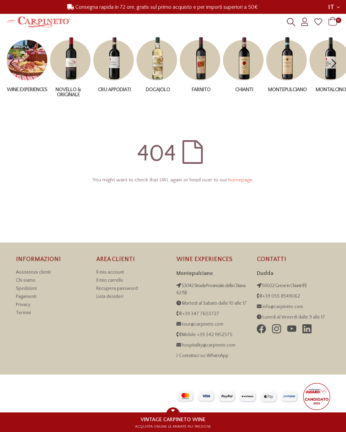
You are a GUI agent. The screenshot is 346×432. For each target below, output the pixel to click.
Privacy (23, 304)
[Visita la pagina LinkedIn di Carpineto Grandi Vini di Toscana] (307, 332)
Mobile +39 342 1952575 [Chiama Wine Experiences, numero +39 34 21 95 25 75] (207, 334)
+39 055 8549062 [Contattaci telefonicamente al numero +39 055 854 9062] (281, 296)
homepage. (241, 180)
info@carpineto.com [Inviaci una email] (282, 306)
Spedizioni (26, 288)
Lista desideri (109, 296)
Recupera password (117, 288)
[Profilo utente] (304, 22)
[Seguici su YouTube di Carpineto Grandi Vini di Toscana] (292, 332)
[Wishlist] (318, 22)
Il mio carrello (109, 280)
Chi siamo (25, 280)
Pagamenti (26, 296)
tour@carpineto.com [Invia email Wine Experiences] (202, 324)
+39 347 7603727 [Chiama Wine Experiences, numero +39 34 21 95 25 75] (200, 313)
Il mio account (110, 272)
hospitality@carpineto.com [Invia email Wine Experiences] (209, 345)
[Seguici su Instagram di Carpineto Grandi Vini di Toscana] (277, 332)
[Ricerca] (291, 23)
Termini (23, 312)
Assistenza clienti (33, 272)
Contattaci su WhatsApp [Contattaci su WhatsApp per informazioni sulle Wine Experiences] (203, 355)
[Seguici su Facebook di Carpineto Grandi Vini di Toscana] (262, 332)
